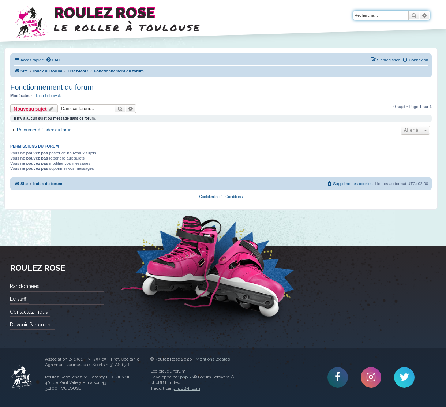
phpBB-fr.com (186, 388)
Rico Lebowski (49, 95)
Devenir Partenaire (31, 325)
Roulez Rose (22, 377)
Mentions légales (213, 359)
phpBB (187, 377)
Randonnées (24, 286)
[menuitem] (53, 60)
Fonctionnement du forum (52, 87)
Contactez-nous (29, 312)
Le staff (18, 299)
